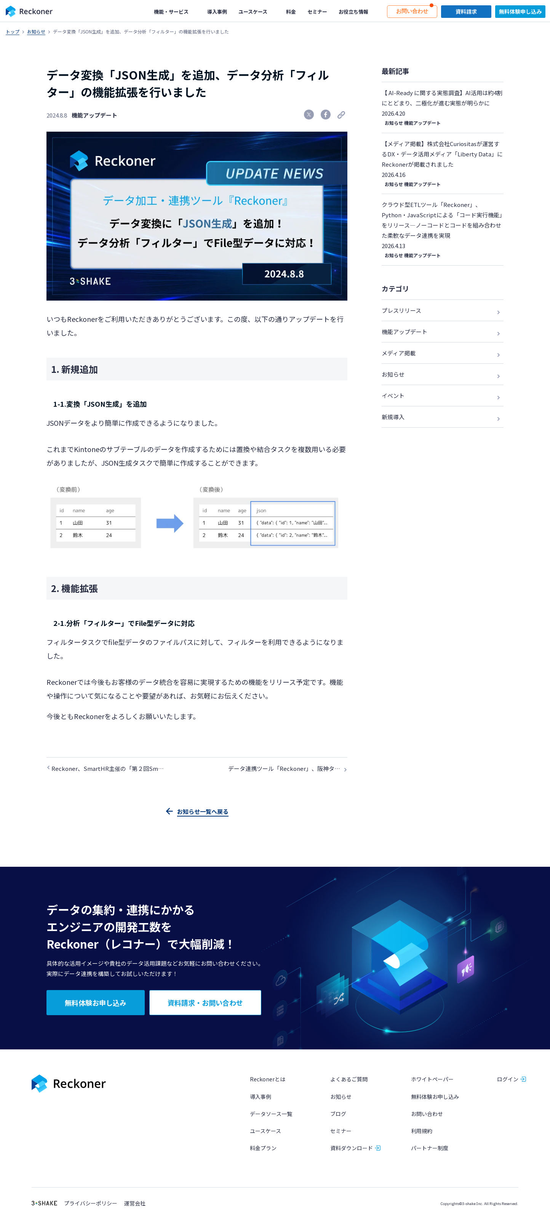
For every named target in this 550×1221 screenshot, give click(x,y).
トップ (12, 31)
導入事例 (260, 1097)
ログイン (507, 1080)
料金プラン (263, 1149)
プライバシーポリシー (90, 1204)
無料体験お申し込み (435, 1097)
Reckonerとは (267, 1080)
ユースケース (265, 1131)
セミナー (341, 1131)
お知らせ (36, 31)
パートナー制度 (429, 1149)
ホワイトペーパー (432, 1080)
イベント (393, 396)
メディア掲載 (399, 353)
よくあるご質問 (349, 1080)
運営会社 (134, 1204)
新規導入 (393, 417)
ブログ (338, 1114)
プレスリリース (401, 310)
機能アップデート (94, 115)
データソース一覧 (271, 1114)
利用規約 (421, 1131)
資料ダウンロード (351, 1149)
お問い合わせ (427, 1114)
